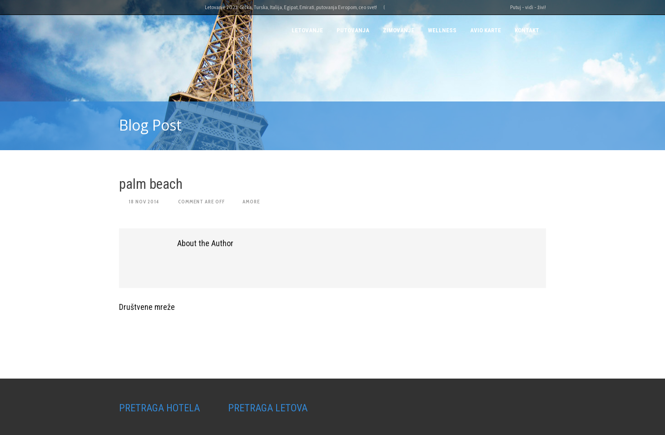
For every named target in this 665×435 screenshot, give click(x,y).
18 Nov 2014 (144, 201)
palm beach (151, 184)
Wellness (442, 30)
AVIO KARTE (485, 30)
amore (251, 201)
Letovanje (307, 30)
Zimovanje (398, 30)
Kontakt (527, 30)
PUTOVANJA (353, 30)
